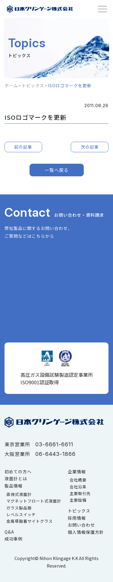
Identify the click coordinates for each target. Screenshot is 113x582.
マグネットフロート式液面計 (33, 501)
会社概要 (78, 480)
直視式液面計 (19, 494)
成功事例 (14, 539)
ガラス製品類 (19, 508)
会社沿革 (78, 487)
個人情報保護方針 (86, 532)
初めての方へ (18, 472)
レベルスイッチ (21, 514)
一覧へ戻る (57, 170)
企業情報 (77, 472)
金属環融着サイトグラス (29, 521)
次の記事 (90, 147)
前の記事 (23, 147)
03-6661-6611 (54, 444)
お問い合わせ (81, 525)
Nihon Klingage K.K (58, 558)
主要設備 (78, 500)
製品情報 (14, 486)
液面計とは (16, 478)
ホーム (11, 85)
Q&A (9, 532)
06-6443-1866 (55, 454)
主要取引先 (80, 493)
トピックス (33, 85)
